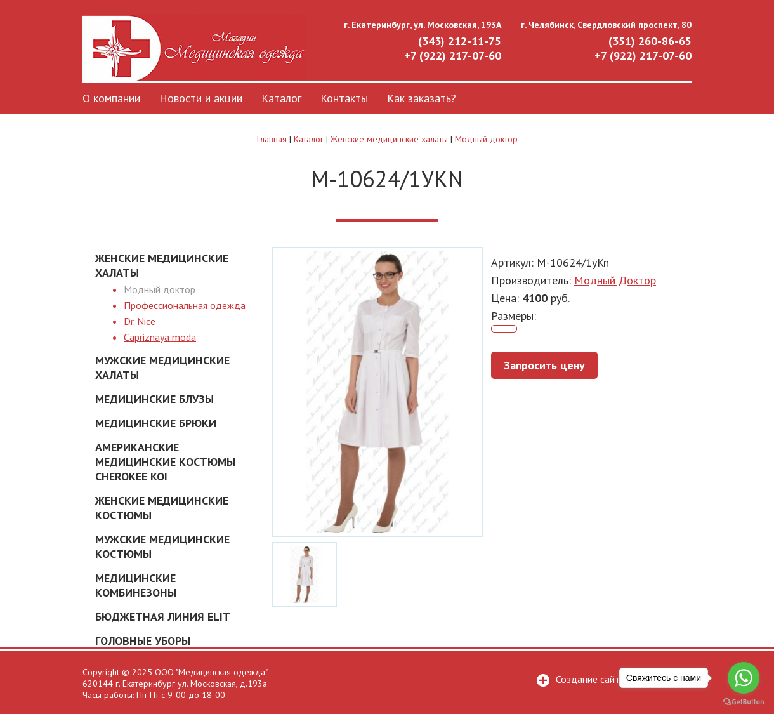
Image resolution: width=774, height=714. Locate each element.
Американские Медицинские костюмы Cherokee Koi (165, 462)
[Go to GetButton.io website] (743, 701)
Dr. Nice (139, 321)
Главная (272, 139)
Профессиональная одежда (185, 305)
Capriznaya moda (160, 337)
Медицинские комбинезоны (135, 585)
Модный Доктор (615, 280)
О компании (111, 98)
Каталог (281, 98)
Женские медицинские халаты (389, 139)
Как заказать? (421, 98)
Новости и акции (200, 98)
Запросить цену (544, 365)
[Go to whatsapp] (743, 678)
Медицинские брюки (155, 423)
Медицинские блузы (154, 399)
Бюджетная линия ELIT (162, 616)
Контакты (344, 98)
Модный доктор (486, 139)
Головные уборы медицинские (142, 648)
